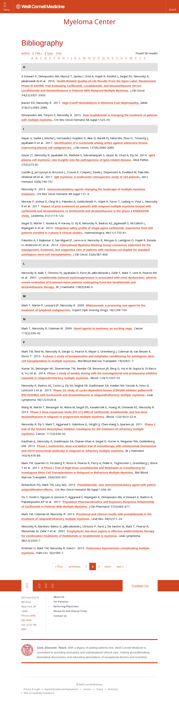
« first (59, 566)
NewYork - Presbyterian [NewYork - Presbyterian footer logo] (121, 671)
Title (37, 53)
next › (108, 566)
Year (59, 53)
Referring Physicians (66, 606)
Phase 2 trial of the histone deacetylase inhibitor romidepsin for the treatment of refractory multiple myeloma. (88, 429)
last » (120, 566)
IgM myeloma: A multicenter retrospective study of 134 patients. (97, 177)
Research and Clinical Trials (70, 611)
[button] (172, 6)
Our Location (27, 585)
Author (25, 53)
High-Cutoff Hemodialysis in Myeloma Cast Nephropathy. (100, 102)
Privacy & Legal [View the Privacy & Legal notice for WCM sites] (32, 689)
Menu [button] (7, 9)
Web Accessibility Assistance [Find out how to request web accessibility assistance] (39, 693)
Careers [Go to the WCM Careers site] (87, 689)
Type (49, 53)
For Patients (61, 601)
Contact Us (140, 586)
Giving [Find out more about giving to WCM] (99, 689)
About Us (59, 597)
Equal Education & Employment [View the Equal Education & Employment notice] (61, 689)
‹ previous (74, 566)
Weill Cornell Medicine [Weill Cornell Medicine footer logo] (62, 671)
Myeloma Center (89, 21)
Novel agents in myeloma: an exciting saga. (103, 328)
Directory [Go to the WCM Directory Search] (113, 689)
